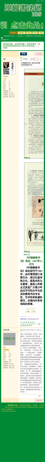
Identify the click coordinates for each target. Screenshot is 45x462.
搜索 (29, 33)
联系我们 (35, 405)
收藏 (28, 311)
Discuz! (10, 409)
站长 (4, 347)
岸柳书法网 (6, 330)
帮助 (41, 33)
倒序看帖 (25, 59)
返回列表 (38, 54)
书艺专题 (20, 36)
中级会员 (5, 76)
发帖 (24, 54)
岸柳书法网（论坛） (9, 36)
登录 (42, 1)
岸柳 (4, 59)
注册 (38, 1)
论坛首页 (13, 33)
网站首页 (21, 33)
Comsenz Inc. (12, 411)
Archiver (41, 405)
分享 (33, 311)
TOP (39, 396)
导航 (35, 33)
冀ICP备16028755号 (25, 405)
